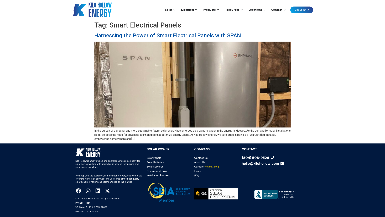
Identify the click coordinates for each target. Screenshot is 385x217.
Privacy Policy (82, 202)
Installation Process (158, 175)
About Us (199, 162)
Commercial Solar (157, 171)
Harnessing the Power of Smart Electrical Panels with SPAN (167, 35)
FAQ (196, 175)
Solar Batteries (155, 162)
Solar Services (155, 166)
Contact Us (201, 157)
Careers (206, 166)
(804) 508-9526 (258, 158)
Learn (197, 171)
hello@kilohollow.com (263, 164)
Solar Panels (154, 157)
